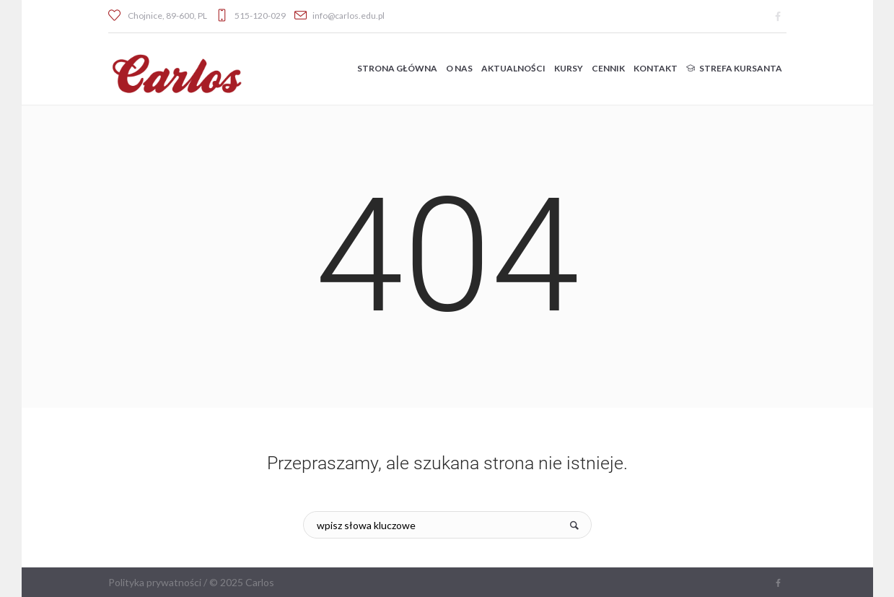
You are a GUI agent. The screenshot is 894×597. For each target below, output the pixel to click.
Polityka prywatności (154, 582)
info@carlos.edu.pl (348, 15)
